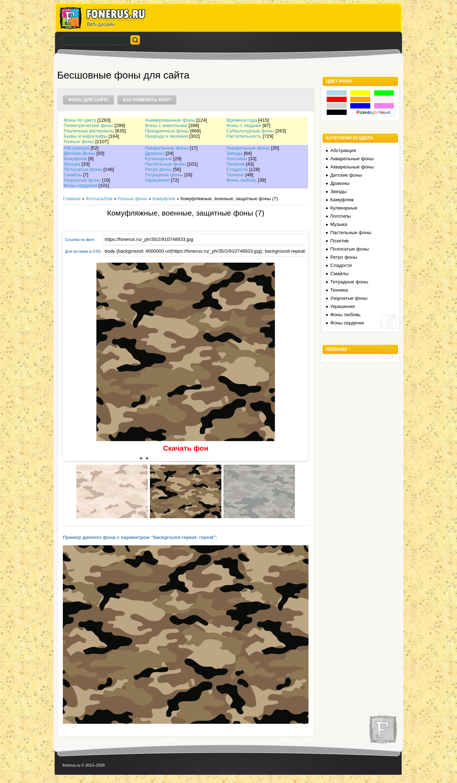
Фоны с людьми (243, 125)
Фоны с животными (166, 125)
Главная (71, 198)
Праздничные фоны (167, 130)
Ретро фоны (158, 169)
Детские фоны (79, 153)
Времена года (241, 120)
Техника (235, 174)
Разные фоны (79, 141)
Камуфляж (75, 158)
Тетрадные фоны (164, 174)
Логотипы (236, 158)
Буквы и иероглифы (85, 136)
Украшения (157, 180)
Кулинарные (158, 158)
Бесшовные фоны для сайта (123, 75)
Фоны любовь (241, 180)
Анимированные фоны (170, 120)
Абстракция (76, 148)
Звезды (234, 153)
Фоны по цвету (80, 120)
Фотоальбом (99, 198)
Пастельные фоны (165, 164)
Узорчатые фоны (82, 180)
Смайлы (73, 174)
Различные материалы (89, 130)
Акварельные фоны (167, 148)
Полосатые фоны (83, 169)
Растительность (243, 136)
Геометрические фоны (88, 125)
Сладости (237, 169)
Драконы (154, 153)
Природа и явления (166, 136)
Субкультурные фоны (250, 130)
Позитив (235, 164)
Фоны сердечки (80, 185)
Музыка (72, 164)
